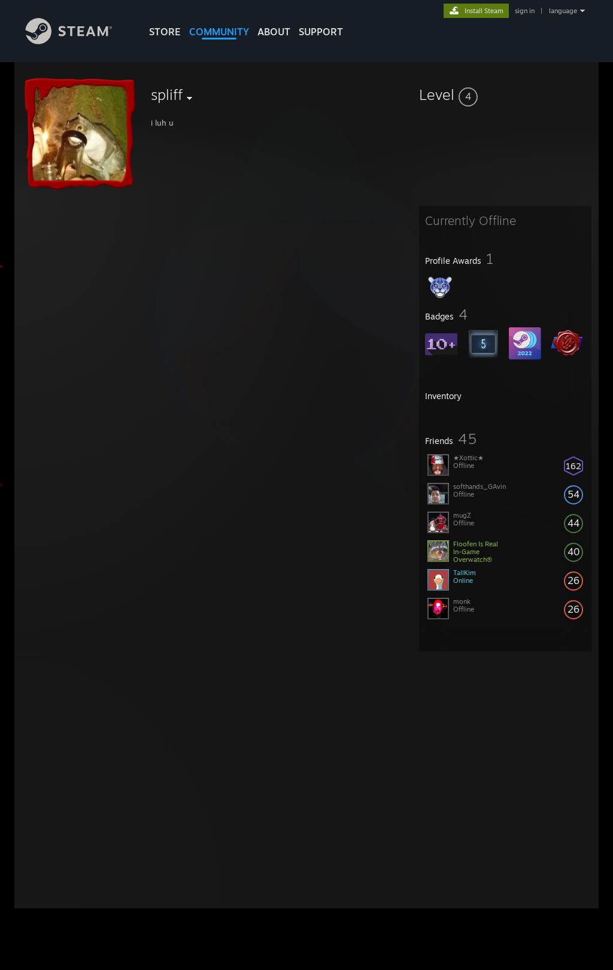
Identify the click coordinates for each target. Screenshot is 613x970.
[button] (505, 95)
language (563, 11)
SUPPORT (321, 32)
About (273, 32)
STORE (165, 32)
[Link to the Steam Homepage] (78, 41)
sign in (525, 11)
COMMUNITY (219, 32)
